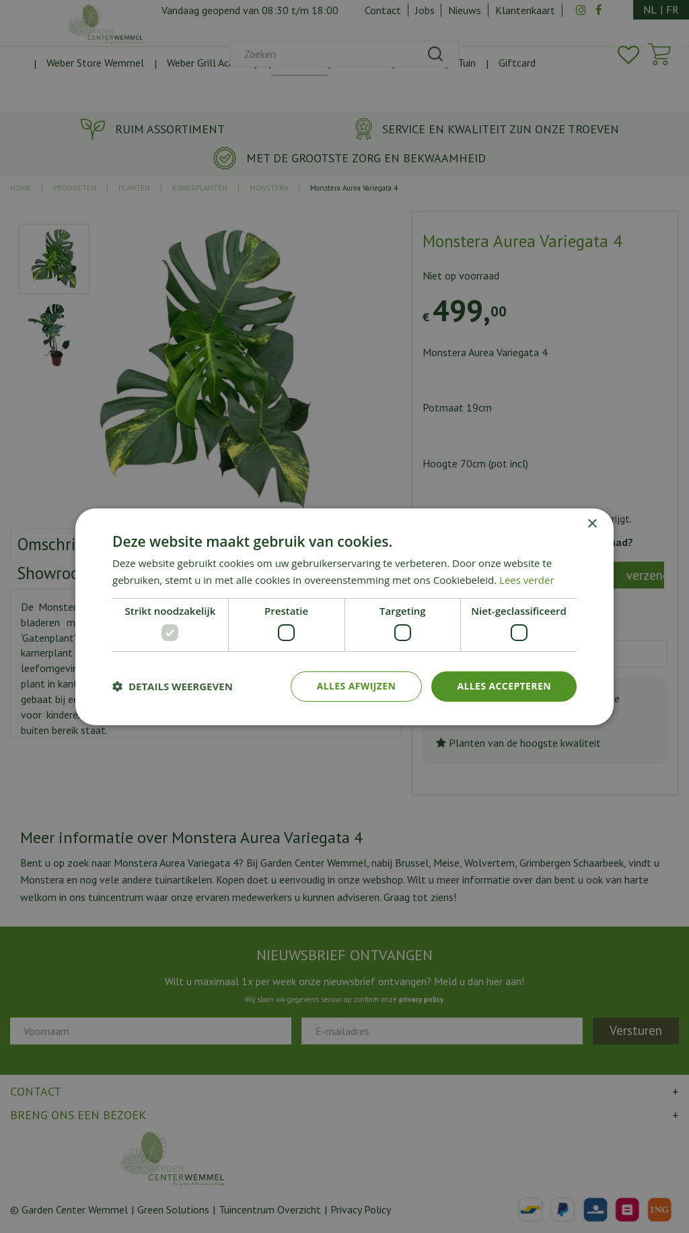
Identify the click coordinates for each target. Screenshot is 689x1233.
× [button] (592, 524)
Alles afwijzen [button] (356, 685)
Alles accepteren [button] (504, 685)
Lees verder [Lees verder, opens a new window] (526, 580)
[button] (172, 686)
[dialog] (344, 616)
